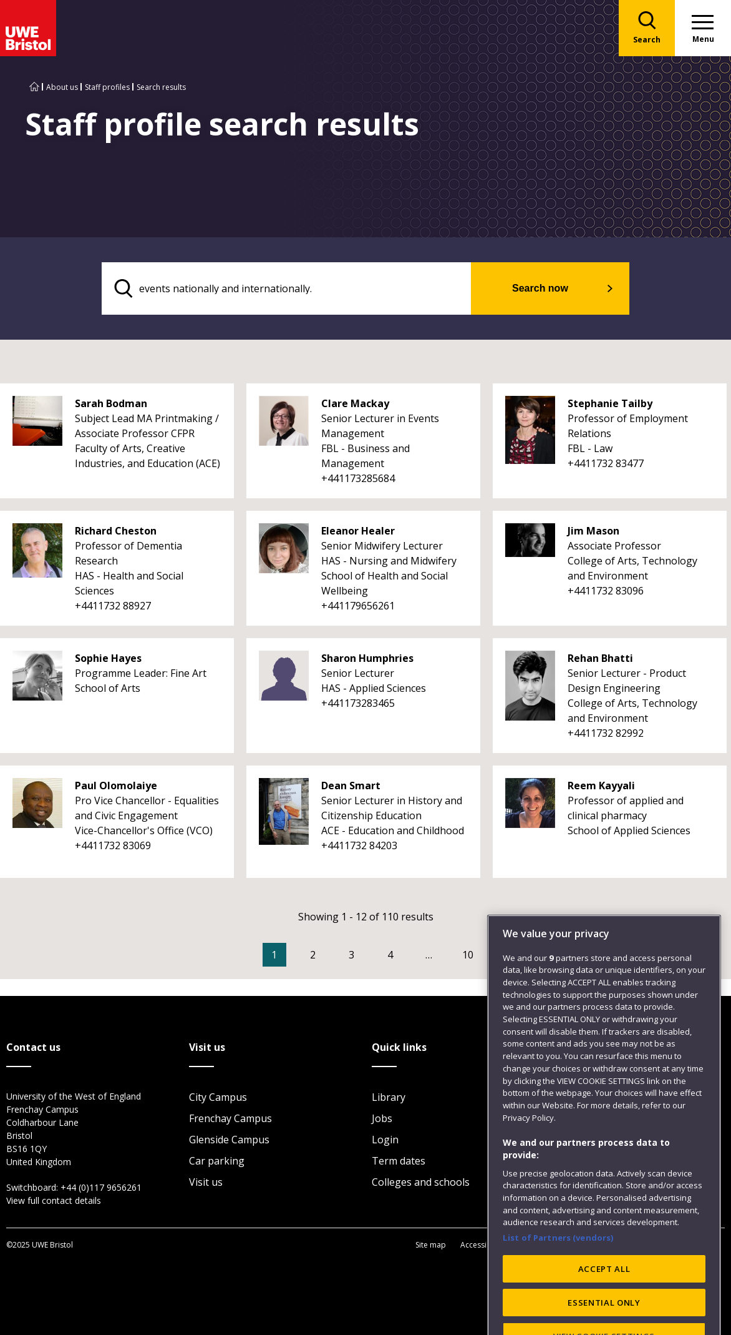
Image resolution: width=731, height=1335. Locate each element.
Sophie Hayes (108, 658)
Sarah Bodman (111, 403)
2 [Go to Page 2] (313, 955)
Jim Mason (593, 531)
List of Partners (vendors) (558, 1268)
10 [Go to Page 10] (467, 955)
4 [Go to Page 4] (390, 955)
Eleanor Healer (358, 531)
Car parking (216, 1161)
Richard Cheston (116, 531)
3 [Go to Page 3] (351, 955)
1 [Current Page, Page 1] (274, 955)
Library (388, 1097)
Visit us (206, 1182)
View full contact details (53, 1200)
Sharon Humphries (367, 658)
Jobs (382, 1118)
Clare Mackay (355, 403)
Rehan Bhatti (600, 658)
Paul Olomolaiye (116, 785)
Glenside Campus (229, 1139)
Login (385, 1139)
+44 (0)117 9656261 (101, 1187)
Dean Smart (350, 785)
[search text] (287, 288)
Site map (430, 1244)
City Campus (218, 1097)
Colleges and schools (421, 1182)
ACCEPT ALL (604, 1299)
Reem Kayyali (601, 785)
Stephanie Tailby (610, 403)
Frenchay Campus (230, 1118)
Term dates (398, 1161)
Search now (540, 288)
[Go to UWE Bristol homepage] (34, 87)
